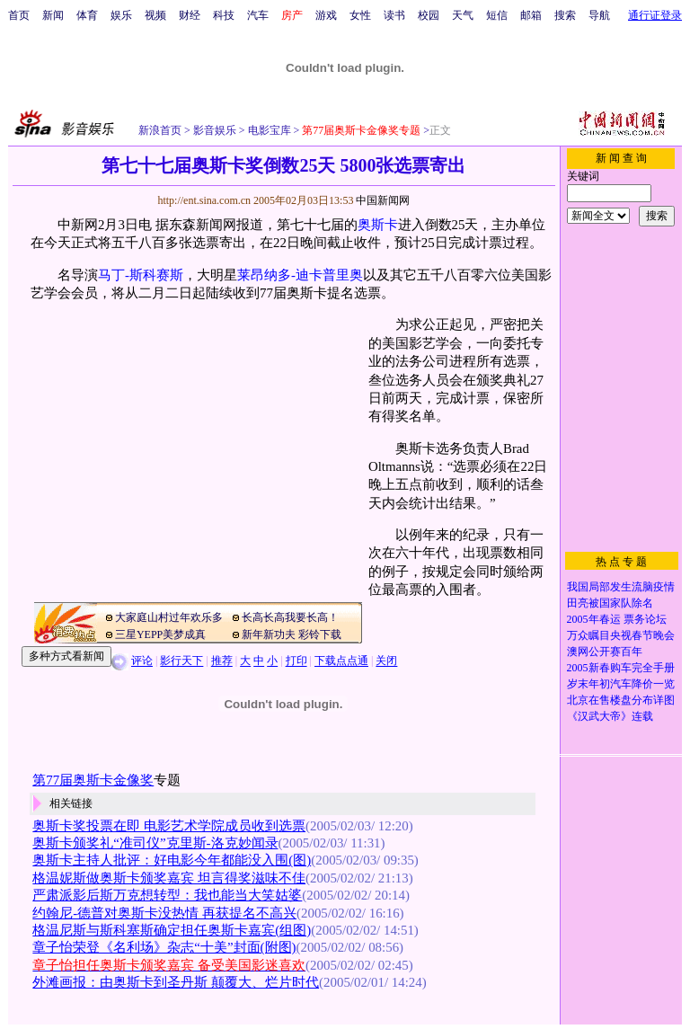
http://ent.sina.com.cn (205, 200)
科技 (223, 15)
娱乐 (121, 15)
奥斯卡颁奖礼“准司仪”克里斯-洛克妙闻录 (155, 843)
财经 (189, 15)
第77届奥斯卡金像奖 (93, 780)
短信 (497, 15)
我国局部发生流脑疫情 (621, 587)
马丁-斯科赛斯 (140, 275)
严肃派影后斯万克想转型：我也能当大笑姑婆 (167, 895)
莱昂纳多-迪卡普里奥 (300, 275)
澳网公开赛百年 (604, 651)
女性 (360, 15)
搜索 (565, 15)
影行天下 (181, 661)
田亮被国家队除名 (610, 603)
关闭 (386, 661)
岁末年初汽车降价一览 (621, 684)
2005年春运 (594, 619)
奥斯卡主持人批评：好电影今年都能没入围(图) (171, 860)
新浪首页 (159, 130)
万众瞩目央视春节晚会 (621, 635)
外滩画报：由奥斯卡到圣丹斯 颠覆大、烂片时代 (175, 982)
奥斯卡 (378, 224)
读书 (394, 15)
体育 (87, 15)
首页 (19, 15)
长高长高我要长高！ (290, 617)
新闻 (53, 15)
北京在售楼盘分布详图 (621, 700)
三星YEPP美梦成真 (160, 634)
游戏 (326, 15)
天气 (462, 15)
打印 (296, 661)
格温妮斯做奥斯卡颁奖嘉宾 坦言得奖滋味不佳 (168, 878)
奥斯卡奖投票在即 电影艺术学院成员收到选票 (168, 826)
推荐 (222, 661)
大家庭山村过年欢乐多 (169, 617)
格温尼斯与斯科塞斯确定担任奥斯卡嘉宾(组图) (171, 930)
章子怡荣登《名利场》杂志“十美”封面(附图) (164, 947)
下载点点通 (341, 661)
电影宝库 (268, 130)
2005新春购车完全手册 (621, 667)
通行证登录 (655, 15)
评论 (142, 661)
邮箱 (531, 15)
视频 (155, 15)
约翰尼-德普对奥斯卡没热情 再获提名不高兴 (164, 913)
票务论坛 (645, 619)
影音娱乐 (214, 130)
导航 (599, 15)
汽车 (258, 15)
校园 (428, 15)
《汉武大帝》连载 (610, 716)
